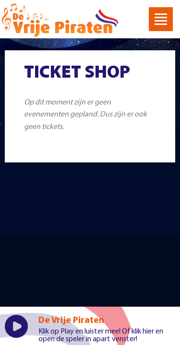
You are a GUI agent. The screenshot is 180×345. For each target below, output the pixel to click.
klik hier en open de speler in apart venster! (100, 335)
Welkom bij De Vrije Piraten (60, 20)
